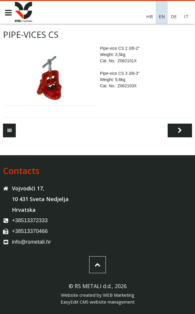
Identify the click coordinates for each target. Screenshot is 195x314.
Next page (180, 130)
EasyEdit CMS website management (98, 302)
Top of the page (97, 264)
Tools (9, 130)
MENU (8, 13)
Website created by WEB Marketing (97, 295)
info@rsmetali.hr (31, 242)
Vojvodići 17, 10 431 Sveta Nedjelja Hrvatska (40, 199)
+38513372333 (30, 220)
